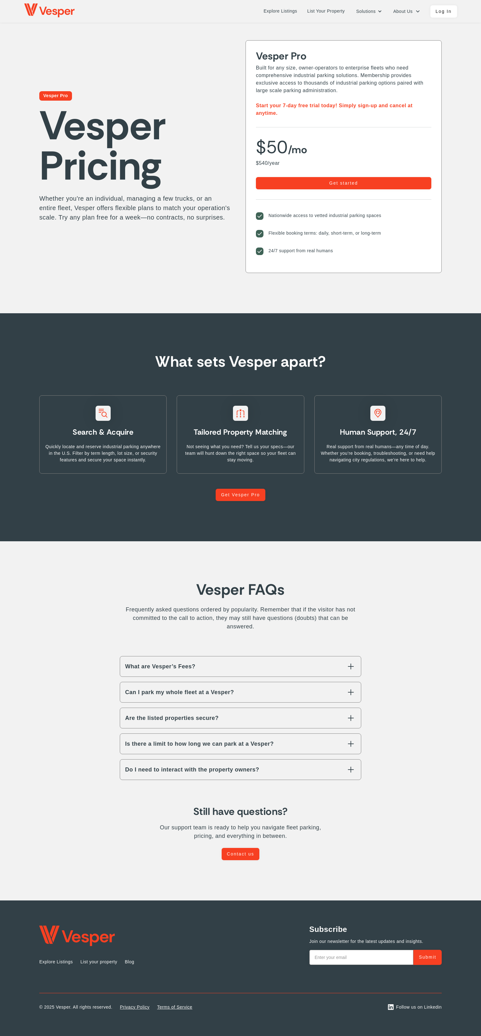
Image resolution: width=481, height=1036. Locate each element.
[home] (49, 11)
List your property (98, 961)
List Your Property (326, 11)
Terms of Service (174, 1007)
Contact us (240, 853)
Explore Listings (280, 11)
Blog (129, 961)
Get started (343, 183)
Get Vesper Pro (240, 494)
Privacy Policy (135, 1007)
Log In (444, 11)
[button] (369, 11)
